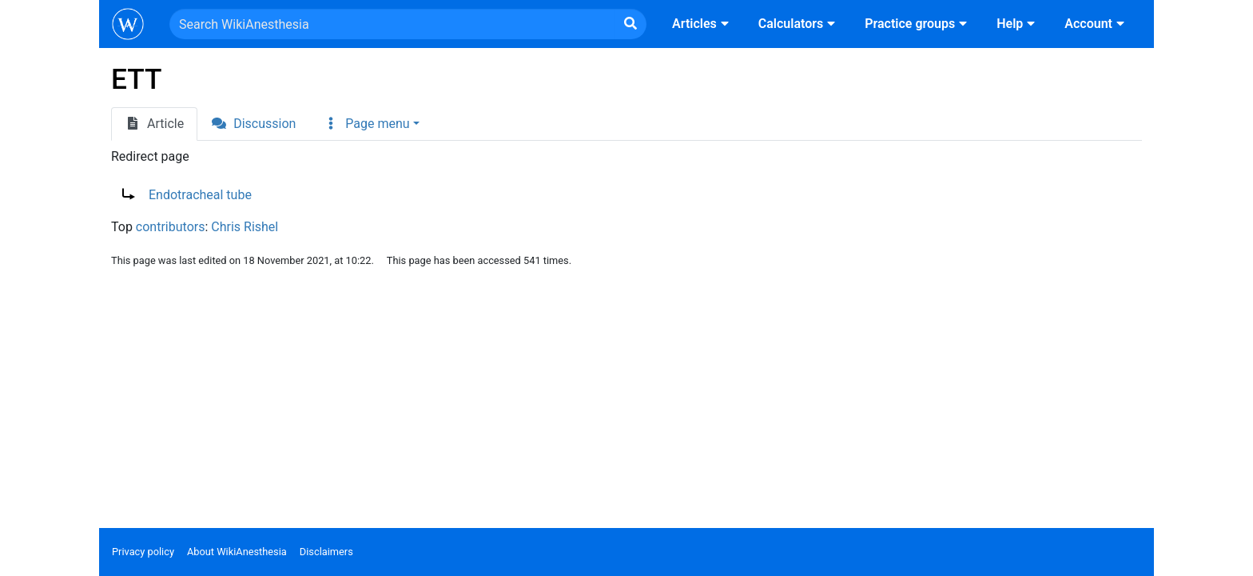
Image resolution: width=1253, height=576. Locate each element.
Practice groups (918, 23)
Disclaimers (326, 552)
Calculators (798, 23)
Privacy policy (143, 552)
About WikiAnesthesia (237, 552)
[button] (370, 124)
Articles (702, 23)
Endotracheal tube (200, 194)
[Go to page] (630, 24)
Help (1017, 23)
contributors (170, 226)
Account (1096, 23)
